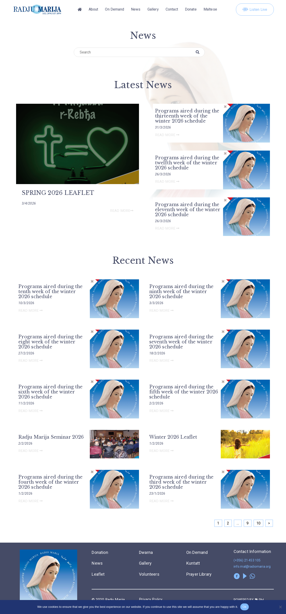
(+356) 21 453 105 (247, 560)
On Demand (114, 9)
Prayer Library (199, 574)
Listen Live (254, 9)
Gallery (153, 9)
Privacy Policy (150, 599)
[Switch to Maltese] (210, 10)
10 (258, 523)
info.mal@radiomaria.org (252, 567)
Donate (191, 9)
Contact (172, 9)
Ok (244, 606)
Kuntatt (193, 563)
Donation (100, 552)
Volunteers (149, 574)
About (93, 9)
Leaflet (98, 574)
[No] (280, 607)
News (136, 9)
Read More (121, 211)
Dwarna (146, 552)
